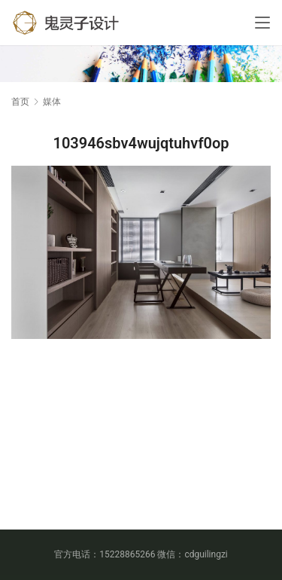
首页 (20, 101)
